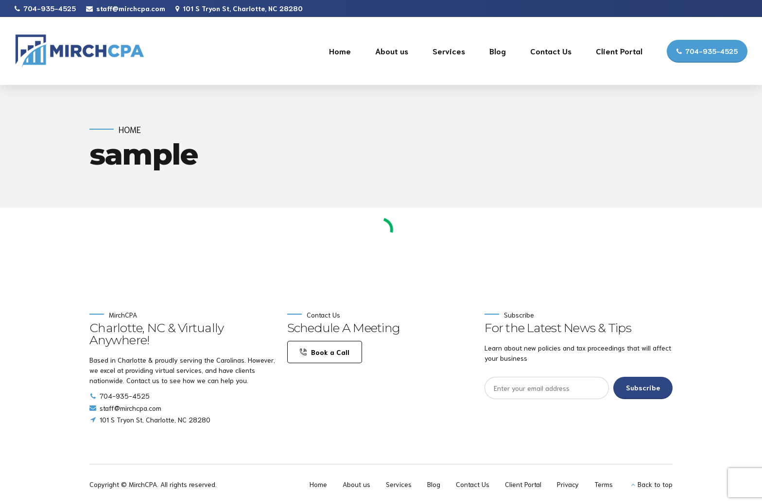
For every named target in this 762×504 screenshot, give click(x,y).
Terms (603, 484)
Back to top (655, 484)
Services (449, 51)
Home (340, 51)
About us (391, 51)
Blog (497, 51)
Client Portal (619, 51)
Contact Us (551, 51)
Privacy (568, 484)
